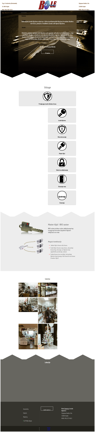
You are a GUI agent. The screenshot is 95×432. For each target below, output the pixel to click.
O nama (48, 428)
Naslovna (24, 16)
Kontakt (48, 430)
